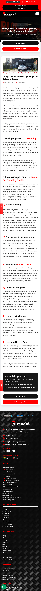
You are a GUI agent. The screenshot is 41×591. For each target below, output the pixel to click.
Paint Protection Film (9, 474)
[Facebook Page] (22, 2)
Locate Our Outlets (9, 571)
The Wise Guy (7, 522)
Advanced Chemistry (11, 480)
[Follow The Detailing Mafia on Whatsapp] (17, 451)
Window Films (7, 485)
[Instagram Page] (25, 2)
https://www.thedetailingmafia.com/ (20, 384)
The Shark (6, 518)
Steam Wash (7, 493)
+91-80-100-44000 (13, 2)
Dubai (16, 458)
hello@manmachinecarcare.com (17, 444)
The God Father (8, 526)
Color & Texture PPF (10, 478)
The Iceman (7, 511)
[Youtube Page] (27, 2)
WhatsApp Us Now (20, 49)
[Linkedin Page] (29, 2)
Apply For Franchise (9, 569)
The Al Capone (7, 520)
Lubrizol (7, 476)
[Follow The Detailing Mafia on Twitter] (7, 451)
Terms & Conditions (9, 559)
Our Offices (6, 590)
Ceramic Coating (8, 468)
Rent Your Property (9, 577)
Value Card (6, 548)
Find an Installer (8, 575)
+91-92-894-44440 (28, 387)
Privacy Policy (7, 557)
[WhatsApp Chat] (3, 586)
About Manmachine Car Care (12, 588)
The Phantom (7, 524)
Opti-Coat (8, 472)
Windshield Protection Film (11, 487)
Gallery (5, 542)
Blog (4, 544)
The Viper (6, 513)
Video (5, 540)
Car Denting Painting (9, 500)
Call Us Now (20, 43)
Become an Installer (9, 573)
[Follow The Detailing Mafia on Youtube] (9, 451)
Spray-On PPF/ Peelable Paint (12, 497)
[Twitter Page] (32, 2)
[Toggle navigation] (37, 13)
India (6, 458)
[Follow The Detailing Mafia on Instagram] (12, 451)
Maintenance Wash (9, 495)
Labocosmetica (9, 470)
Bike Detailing (7, 489)
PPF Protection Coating (10, 483)
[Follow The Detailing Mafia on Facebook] (4, 451)
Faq (4, 536)
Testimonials (7, 553)
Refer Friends (7, 551)
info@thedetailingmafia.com (15, 442)
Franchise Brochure (9, 579)
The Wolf (6, 516)
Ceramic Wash (8, 491)
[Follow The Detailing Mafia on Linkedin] (14, 451)
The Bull (5, 509)
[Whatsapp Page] (34, 2)
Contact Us (6, 555)
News (5, 538)
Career (5, 546)
